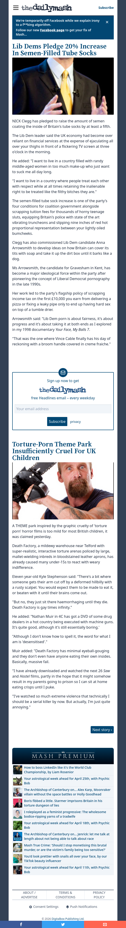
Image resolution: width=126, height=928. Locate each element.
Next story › (102, 729)
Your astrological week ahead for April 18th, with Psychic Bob (66, 825)
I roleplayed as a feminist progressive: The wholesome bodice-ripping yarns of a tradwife (65, 814)
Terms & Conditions (65, 894)
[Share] (105, 924)
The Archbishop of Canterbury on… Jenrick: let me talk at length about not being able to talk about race (66, 836)
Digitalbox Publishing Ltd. (68, 919)
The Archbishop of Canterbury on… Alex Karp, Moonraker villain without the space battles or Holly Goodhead (67, 791)
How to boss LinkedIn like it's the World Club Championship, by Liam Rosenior (57, 769)
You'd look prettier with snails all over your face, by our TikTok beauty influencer (65, 858)
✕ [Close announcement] (107, 22)
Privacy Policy (99, 894)
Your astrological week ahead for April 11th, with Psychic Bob (66, 869)
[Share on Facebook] (21, 924)
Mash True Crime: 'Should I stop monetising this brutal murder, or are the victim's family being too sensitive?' (65, 847)
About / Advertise (29, 894)
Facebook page (52, 30)
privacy (75, 421)
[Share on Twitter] (63, 924)
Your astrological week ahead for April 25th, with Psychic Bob (66, 780)
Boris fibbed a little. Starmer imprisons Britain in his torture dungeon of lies (63, 803)
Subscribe (57, 421)
